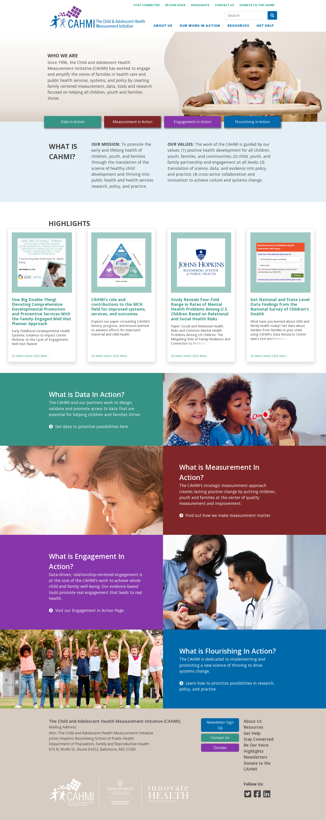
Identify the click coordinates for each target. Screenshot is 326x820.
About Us (253, 721)
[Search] (246, 15)
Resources (253, 727)
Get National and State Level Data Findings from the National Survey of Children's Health (280, 306)
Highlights (200, 5)
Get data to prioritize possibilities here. (89, 426)
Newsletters (255, 757)
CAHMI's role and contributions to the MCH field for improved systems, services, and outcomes (118, 306)
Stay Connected (258, 739)
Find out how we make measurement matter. (225, 515)
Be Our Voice (175, 5)
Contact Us (224, 5)
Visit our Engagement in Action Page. (87, 610)
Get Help (252, 733)
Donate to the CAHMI (257, 5)
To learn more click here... (31, 355)
